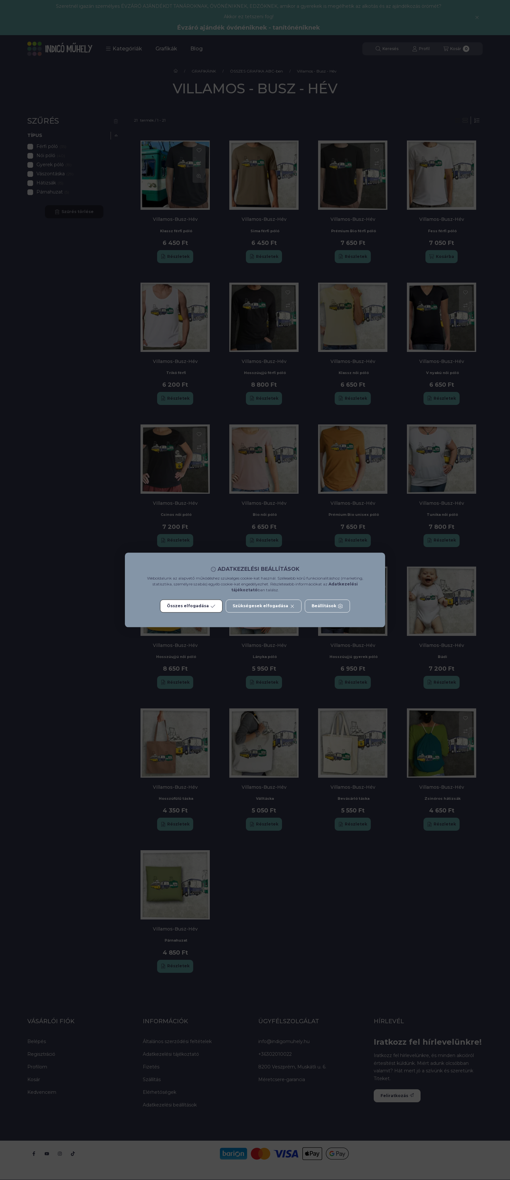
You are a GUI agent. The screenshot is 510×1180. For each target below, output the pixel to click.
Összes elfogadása (191, 606)
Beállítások (327, 606)
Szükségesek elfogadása (264, 606)
